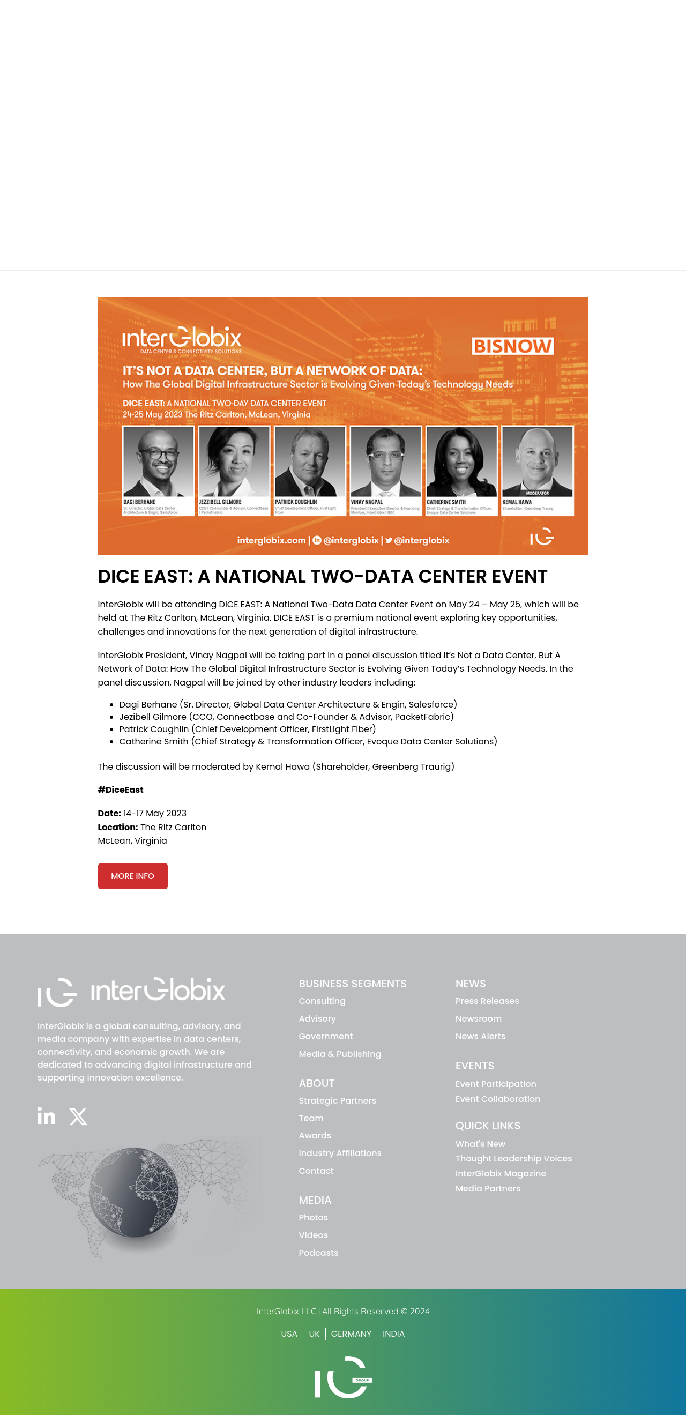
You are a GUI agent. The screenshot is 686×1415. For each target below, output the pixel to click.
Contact (316, 1171)
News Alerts (480, 1036)
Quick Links (488, 1125)
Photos (314, 1217)
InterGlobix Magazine (501, 1173)
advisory (318, 1018)
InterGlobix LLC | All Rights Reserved (329, 1311)
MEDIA (315, 1200)
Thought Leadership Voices (514, 1158)
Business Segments (394, 33)
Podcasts (319, 1253)
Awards (315, 1135)
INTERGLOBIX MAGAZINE (543, 13)
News (536, 33)
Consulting (322, 1001)
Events (587, 33)
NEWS (471, 983)
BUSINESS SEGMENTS (353, 983)
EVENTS (475, 1065)
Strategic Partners (338, 1100)
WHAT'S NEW (469, 13)
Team (311, 1118)
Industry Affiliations (340, 1153)
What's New (480, 1144)
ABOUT (317, 1083)
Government (326, 1036)
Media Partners (488, 1188)
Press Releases (487, 1001)
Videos (314, 1235)
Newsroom (479, 1018)
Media (640, 33)
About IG (480, 33)
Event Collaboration (498, 1099)
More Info (132, 876)
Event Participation (496, 1084)
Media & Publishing (340, 1054)
